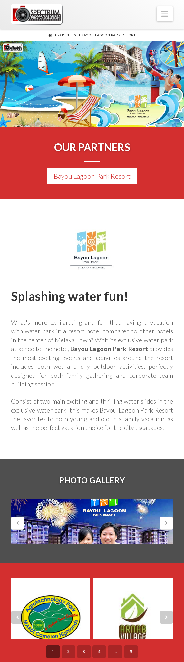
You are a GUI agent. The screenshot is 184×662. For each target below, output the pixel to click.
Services (70, 645)
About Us (36, 645)
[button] (165, 13)
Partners (74, 656)
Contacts (108, 656)
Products (103, 645)
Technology (143, 645)
